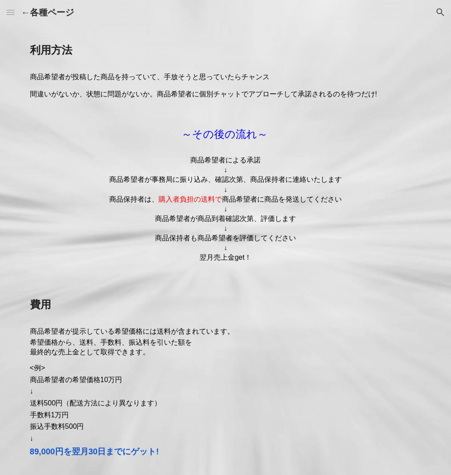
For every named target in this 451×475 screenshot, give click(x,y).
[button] (10, 12)
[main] (225, 50)
